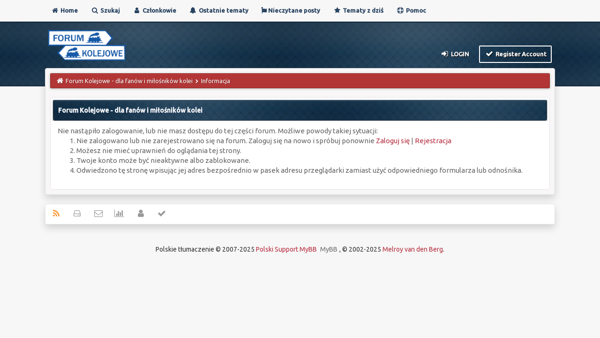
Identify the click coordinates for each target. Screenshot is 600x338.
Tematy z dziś (358, 10)
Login (455, 53)
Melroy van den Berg (412, 249)
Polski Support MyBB (286, 249)
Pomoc (411, 10)
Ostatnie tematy (218, 10)
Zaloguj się (393, 141)
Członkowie (154, 10)
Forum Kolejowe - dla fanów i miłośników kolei (129, 80)
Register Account (515, 53)
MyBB (329, 249)
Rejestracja (433, 141)
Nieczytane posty (290, 10)
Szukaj (105, 10)
